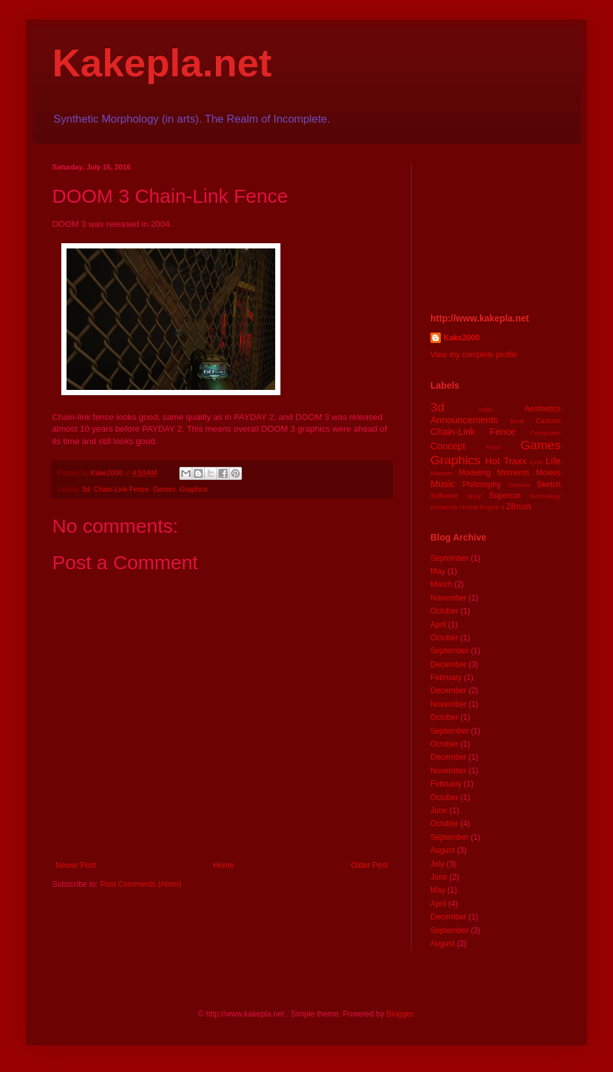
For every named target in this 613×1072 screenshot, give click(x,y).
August (442, 850)
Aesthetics (543, 408)
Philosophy (481, 484)
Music (442, 484)
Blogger (399, 1014)
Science (519, 484)
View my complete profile (473, 354)
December (448, 664)
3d (86, 489)
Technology (545, 495)
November (448, 598)
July (437, 864)
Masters (441, 473)
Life (553, 461)
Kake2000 (461, 337)
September (449, 558)
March (441, 584)
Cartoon (548, 420)
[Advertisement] (495, 228)
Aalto (485, 409)
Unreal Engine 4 (482, 507)
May (437, 571)
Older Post (369, 865)
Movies (548, 472)
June (438, 810)
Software (444, 495)
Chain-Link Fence (121, 489)
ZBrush (518, 506)
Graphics (193, 489)
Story (473, 495)
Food (493, 447)
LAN (537, 462)
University (444, 507)
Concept (448, 446)
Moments (513, 472)
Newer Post (75, 865)
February (446, 677)
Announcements (464, 420)
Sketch (549, 484)
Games (164, 489)
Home (223, 865)
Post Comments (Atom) (140, 884)
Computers (545, 432)
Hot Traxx (506, 461)
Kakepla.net (162, 63)
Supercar (505, 495)
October (444, 611)
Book (518, 420)
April (438, 624)
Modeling (475, 472)
